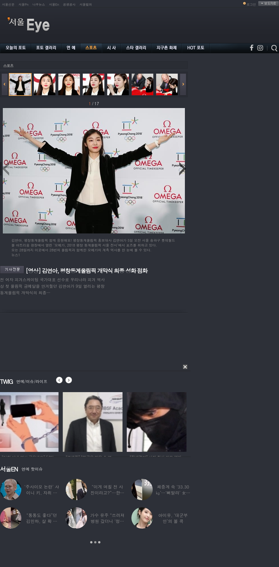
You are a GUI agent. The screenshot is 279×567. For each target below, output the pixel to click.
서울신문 (8, 4)
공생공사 (69, 4)
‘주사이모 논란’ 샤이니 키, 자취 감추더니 (41, 493)
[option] (30, 421)
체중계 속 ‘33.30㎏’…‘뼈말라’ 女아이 (173, 493)
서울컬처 (86, 4)
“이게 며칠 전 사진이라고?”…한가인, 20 (107, 493)
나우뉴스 (38, 4)
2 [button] (95, 542)
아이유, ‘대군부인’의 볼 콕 (173, 518)
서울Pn (23, 4)
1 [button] (91, 542)
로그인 (251, 4)
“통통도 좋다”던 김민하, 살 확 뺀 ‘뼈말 (41, 521)
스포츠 (8, 65)
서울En (54, 4)
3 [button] (99, 542)
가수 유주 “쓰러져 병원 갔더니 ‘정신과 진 (107, 521)
